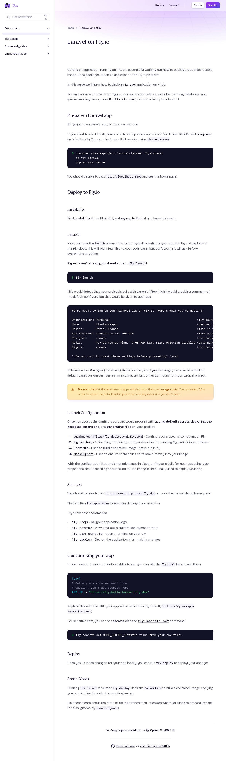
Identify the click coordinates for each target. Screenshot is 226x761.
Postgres (96, 370)
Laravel (130, 85)
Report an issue (123, 746)
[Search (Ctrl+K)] (27, 17)
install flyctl (84, 218)
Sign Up (212, 5)
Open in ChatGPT (160, 730)
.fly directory (82, 442)
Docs (70, 28)
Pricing (159, 5)
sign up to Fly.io (132, 218)
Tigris (154, 370)
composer (204, 134)
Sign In (198, 5)
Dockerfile (80, 448)
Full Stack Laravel (122, 99)
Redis (126, 370)
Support (174, 5)
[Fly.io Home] (7, 5)
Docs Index (12, 28)
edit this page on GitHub (155, 746)
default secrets (177, 421)
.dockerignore (83, 454)
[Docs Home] (14, 5)
